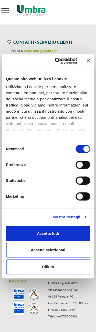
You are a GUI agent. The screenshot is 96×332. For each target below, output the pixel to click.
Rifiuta (48, 267)
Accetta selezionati (48, 250)
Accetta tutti (48, 233)
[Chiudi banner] (88, 61)
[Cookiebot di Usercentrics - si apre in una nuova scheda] (57, 60)
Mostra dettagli (66, 217)
